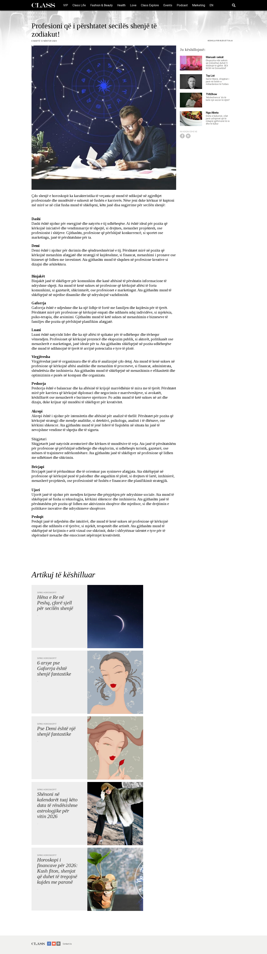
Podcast (182, 5)
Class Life (79, 5)
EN (211, 5)
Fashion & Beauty (101, 5)
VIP (65, 5)
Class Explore (150, 5)
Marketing (198, 5)
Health (121, 5)
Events (167, 5)
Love (133, 5)
